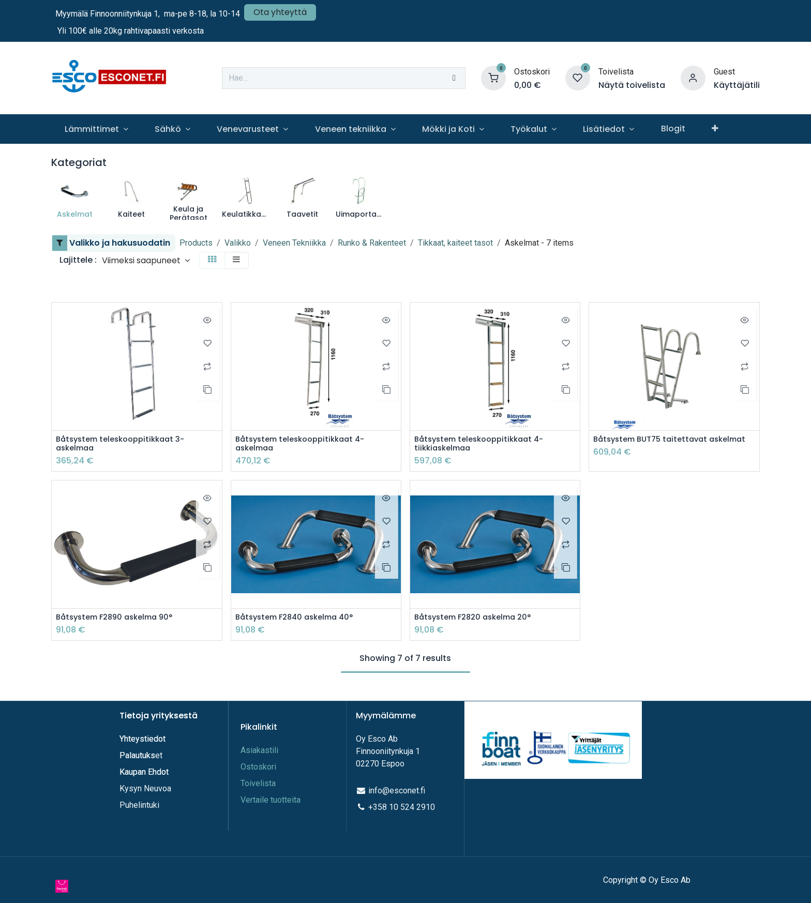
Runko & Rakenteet (372, 243)
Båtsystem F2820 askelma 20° (478, 619)
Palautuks (137, 755)
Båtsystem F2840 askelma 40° (299, 619)
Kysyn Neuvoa (145, 788)
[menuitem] (96, 129)
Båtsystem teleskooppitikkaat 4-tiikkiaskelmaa (484, 445)
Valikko (237, 243)
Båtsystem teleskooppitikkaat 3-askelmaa (126, 445)
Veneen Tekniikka (294, 243)
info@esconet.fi (396, 790)
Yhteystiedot (143, 739)
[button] (146, 260)
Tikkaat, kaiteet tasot (455, 243)
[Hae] (454, 78)
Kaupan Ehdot (144, 772)
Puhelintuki (139, 805)
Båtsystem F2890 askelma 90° (119, 619)
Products (196, 243)
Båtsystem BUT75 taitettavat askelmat (654, 445)
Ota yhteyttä (280, 12)
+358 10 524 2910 (401, 807)
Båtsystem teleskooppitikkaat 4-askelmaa (305, 445)
